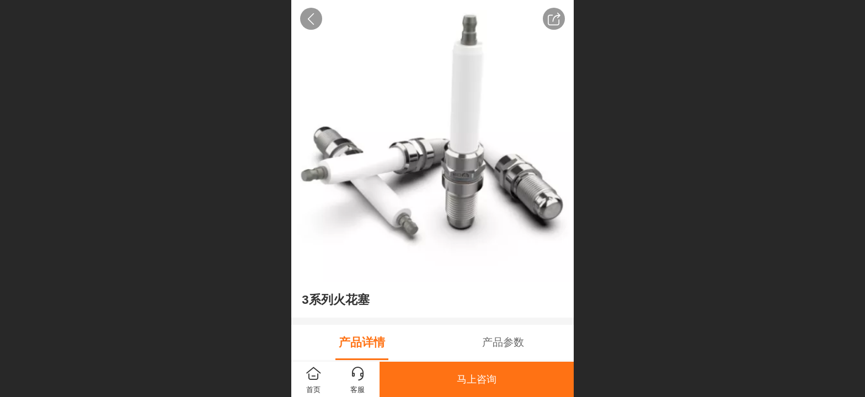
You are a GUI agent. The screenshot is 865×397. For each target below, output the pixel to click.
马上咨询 (476, 379)
